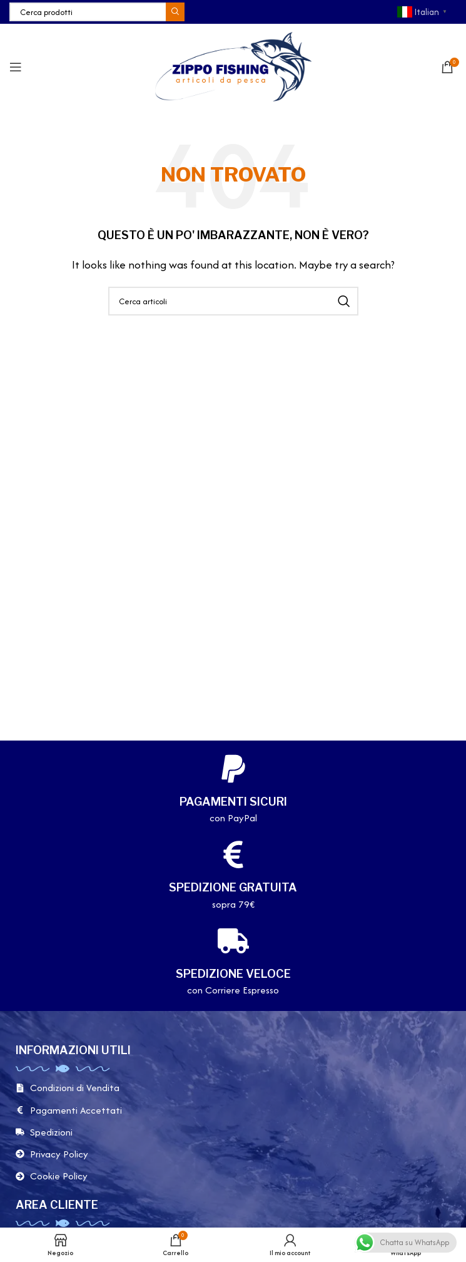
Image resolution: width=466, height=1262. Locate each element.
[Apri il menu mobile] (15, 67)
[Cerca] (97, 12)
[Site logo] (233, 65)
